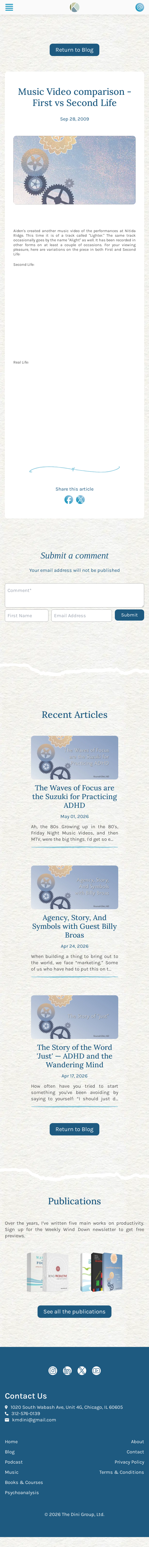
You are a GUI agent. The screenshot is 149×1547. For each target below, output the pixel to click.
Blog (10, 1452)
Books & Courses (24, 1482)
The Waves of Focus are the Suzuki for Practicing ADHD (74, 796)
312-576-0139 (25, 1413)
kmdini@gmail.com (34, 1420)
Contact (135, 1452)
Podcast (14, 1462)
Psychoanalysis (22, 1492)
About (137, 1441)
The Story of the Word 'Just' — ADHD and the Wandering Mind (74, 1056)
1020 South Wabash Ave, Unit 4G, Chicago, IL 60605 (67, 1407)
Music (11, 1472)
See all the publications (74, 1311)
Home (11, 1441)
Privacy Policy (129, 1462)
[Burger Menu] (9, 7)
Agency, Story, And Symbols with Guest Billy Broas (74, 926)
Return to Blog (74, 49)
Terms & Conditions (121, 1472)
